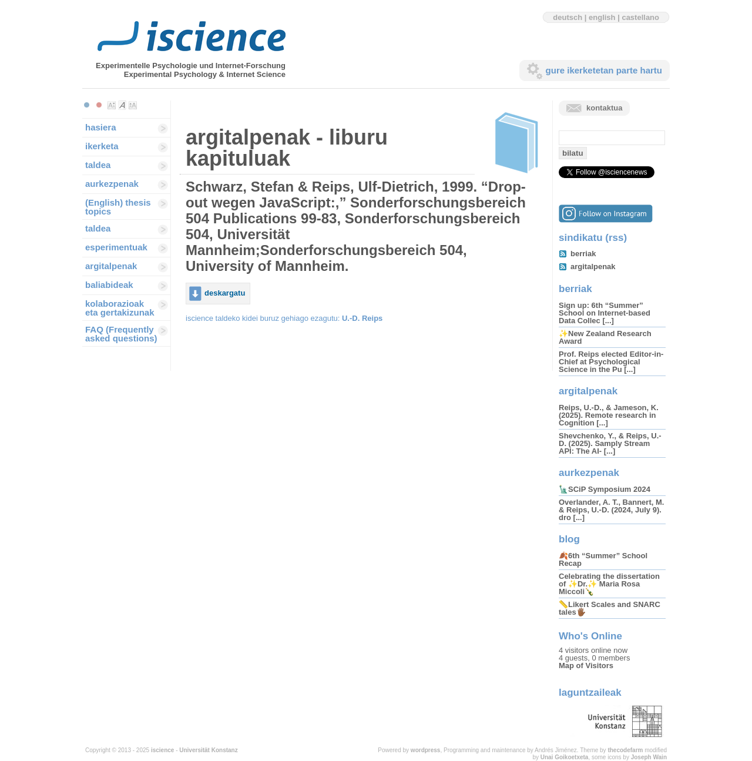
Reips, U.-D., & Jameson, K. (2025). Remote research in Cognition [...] (609, 415)
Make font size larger (132, 105)
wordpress (426, 750)
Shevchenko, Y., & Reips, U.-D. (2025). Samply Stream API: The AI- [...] (610, 443)
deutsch (567, 17)
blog (569, 539)
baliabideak (109, 285)
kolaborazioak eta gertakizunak (120, 308)
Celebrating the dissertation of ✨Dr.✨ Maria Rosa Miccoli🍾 (609, 584)
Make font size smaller (111, 105)
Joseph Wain (649, 757)
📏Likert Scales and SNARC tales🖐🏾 (609, 608)
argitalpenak (111, 266)
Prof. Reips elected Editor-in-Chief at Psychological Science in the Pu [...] (611, 362)
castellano (640, 17)
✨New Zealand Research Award (605, 337)
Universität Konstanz (208, 750)
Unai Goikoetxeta (564, 757)
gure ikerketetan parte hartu (604, 70)
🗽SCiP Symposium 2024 (604, 489)
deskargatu (224, 293)
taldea (97, 165)
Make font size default (122, 105)
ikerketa (102, 146)
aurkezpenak (112, 184)
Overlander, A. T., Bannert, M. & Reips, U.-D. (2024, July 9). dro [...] (611, 510)
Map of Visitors (586, 665)
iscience (162, 750)
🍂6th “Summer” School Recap (603, 559)
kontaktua (604, 107)
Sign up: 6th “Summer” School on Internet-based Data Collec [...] (604, 313)
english (602, 17)
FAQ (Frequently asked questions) (121, 333)
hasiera (100, 127)
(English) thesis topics (118, 206)
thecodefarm (625, 750)
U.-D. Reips (362, 318)
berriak (583, 253)
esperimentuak (116, 247)
